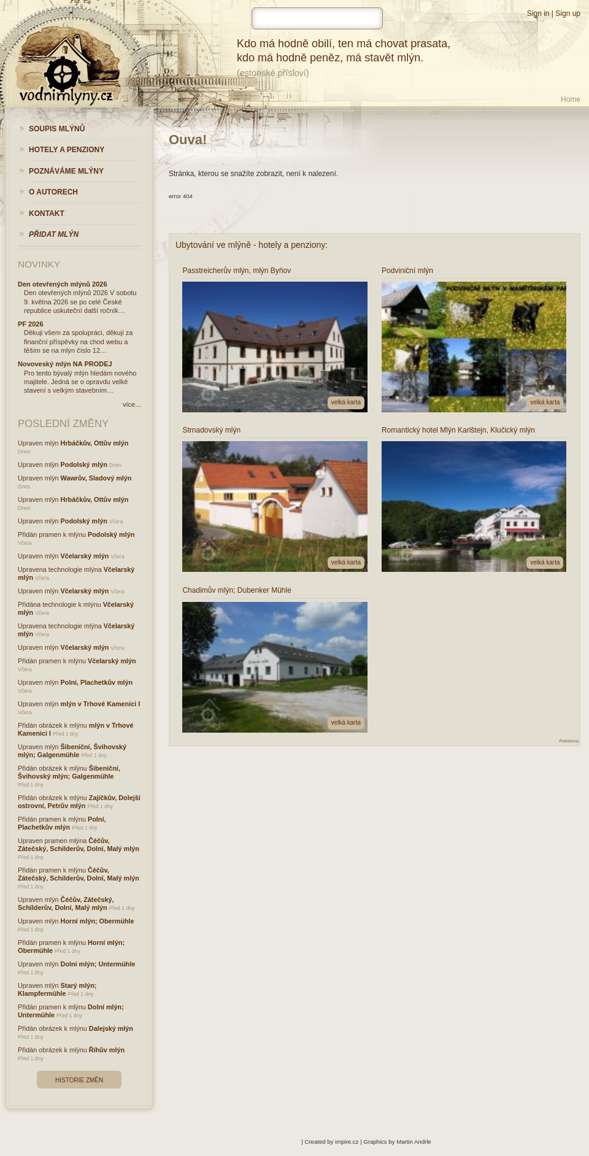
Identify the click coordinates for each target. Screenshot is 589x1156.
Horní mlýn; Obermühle (97, 921)
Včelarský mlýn (85, 556)
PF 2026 (31, 324)
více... (132, 404)
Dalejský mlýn (111, 1028)
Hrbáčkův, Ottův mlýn (95, 443)
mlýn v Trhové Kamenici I (101, 703)
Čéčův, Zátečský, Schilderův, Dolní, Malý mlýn (78, 844)
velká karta (346, 402)
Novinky (39, 264)
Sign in (538, 13)
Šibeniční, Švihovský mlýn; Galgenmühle (72, 750)
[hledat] (317, 18)
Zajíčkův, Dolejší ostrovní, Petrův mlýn (79, 801)
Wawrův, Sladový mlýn (96, 478)
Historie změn (79, 1080)
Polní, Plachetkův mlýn (97, 682)
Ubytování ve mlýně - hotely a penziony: (251, 245)
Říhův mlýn (107, 1050)
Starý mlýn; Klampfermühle (57, 989)
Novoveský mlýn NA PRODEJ (65, 364)
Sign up (567, 13)
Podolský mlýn (84, 464)
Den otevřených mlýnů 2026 (62, 284)
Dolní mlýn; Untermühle (98, 964)
